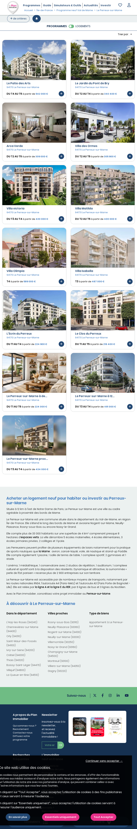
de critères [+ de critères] (18, 18)
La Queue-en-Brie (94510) (22, 675)
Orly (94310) (13, 636)
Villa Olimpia (15, 271)
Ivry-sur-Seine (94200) (20, 650)
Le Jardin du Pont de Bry (92, 83)
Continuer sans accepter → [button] (104, 761)
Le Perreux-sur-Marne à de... (27, 396)
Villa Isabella (84, 271)
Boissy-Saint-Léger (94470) (23, 665)
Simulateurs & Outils (67, 5)
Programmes (31, 5)
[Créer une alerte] (36, 18)
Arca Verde (15, 146)
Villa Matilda (84, 208)
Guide (47, 5)
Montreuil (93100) (58, 661)
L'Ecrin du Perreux (19, 333)
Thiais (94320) (15, 660)
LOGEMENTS (82, 26)
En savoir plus (18, 817)
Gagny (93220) (57, 671)
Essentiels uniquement (60, 817)
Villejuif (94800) (16, 670)
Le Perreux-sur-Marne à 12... (95, 396)
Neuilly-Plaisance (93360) (64, 627)
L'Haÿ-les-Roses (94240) (21, 622)
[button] (129, 5)
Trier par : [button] (124, 34)
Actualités (91, 5)
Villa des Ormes (86, 146)
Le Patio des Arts (19, 83)
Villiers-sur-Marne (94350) (64, 666)
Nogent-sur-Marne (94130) (64, 632)
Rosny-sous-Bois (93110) (63, 622)
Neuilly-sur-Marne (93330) (64, 637)
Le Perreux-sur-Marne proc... (27, 459)
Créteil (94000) (15, 655)
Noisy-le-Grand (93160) (62, 647)
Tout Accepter (103, 817)
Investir (106, 5)
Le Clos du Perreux (88, 333)
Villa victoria (15, 208)
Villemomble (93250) (61, 642)
